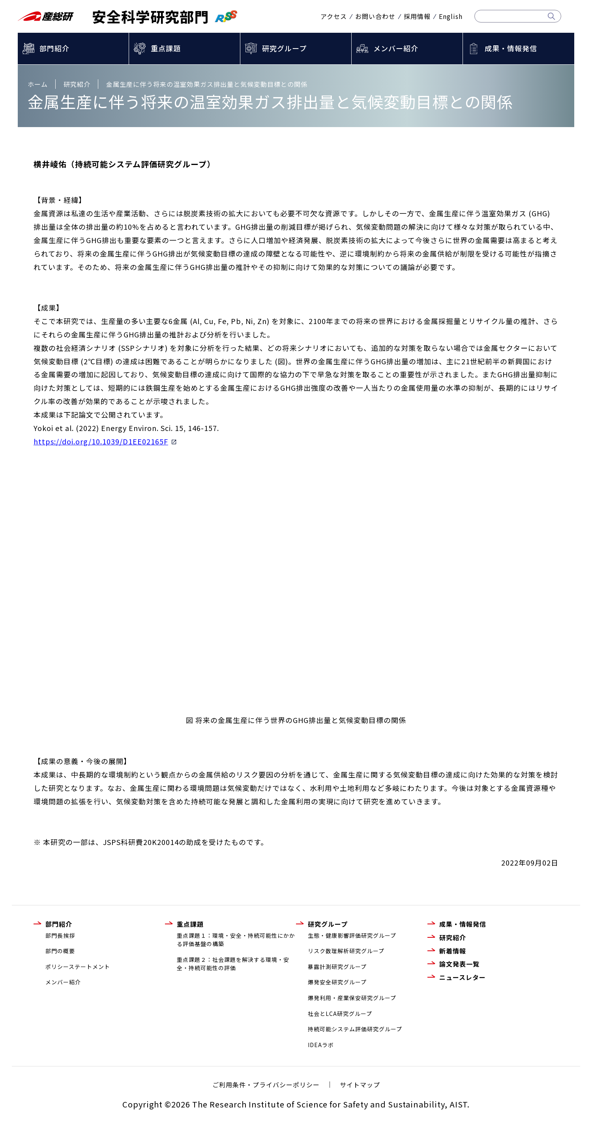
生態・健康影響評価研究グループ (352, 935)
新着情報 (452, 951)
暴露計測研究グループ (337, 967)
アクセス (333, 16)
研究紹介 (452, 937)
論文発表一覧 (459, 964)
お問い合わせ (375, 16)
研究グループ (284, 48)
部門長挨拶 (60, 935)
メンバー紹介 (395, 48)
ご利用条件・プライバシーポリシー (266, 1084)
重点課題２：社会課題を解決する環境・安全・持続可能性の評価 (233, 964)
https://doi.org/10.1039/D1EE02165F (105, 441)
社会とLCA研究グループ (340, 1013)
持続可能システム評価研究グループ (355, 1029)
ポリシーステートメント (77, 967)
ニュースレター (462, 977)
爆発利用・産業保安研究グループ (352, 998)
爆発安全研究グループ (337, 982)
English (451, 16)
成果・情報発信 (511, 48)
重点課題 (166, 48)
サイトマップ (360, 1084)
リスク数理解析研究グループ (346, 951)
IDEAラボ (321, 1045)
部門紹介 (54, 48)
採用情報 (417, 16)
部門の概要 (60, 951)
